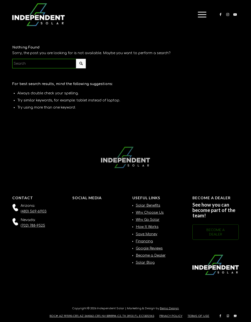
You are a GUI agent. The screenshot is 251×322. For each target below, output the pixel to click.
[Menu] (200, 14)
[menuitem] (200, 14)
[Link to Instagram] (227, 14)
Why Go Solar (148, 220)
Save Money (146, 234)
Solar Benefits (148, 205)
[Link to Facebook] (220, 14)
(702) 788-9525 (33, 225)
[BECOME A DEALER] (215, 233)
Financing (144, 241)
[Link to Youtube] (235, 14)
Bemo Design (169, 308)
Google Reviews (149, 248)
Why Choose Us (150, 212)
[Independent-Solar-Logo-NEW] (38, 14)
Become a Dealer (151, 255)
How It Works (147, 227)
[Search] (49, 63)
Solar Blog (145, 262)
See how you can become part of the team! (213, 210)
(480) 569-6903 (34, 211)
